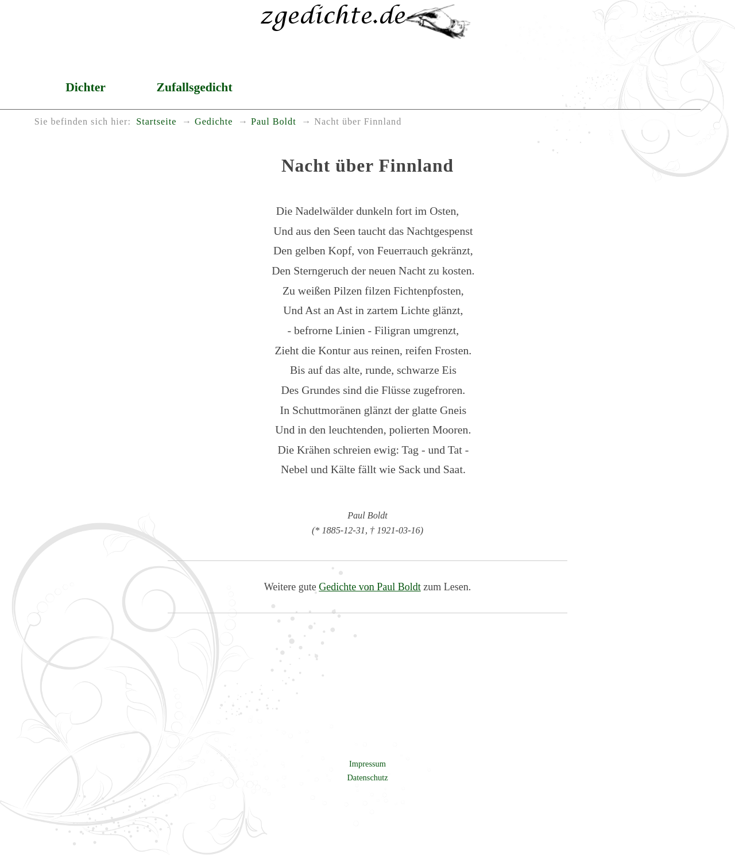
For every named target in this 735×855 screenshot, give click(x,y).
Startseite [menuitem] (156, 122)
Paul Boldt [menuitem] (273, 122)
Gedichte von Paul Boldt (369, 587)
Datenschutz (367, 777)
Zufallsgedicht (195, 87)
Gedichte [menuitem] (214, 122)
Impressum (367, 763)
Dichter (85, 87)
